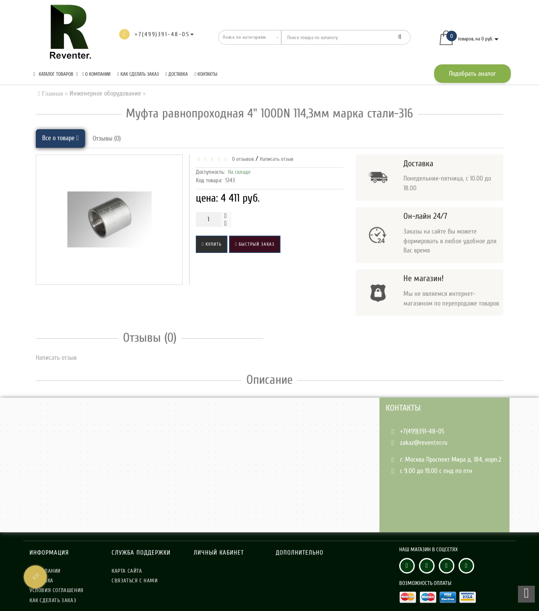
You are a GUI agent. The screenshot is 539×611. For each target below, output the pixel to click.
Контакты (206, 74)
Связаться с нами (135, 580)
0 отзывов (241, 159)
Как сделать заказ (137, 74)
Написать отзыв (277, 159)
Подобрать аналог (472, 73)
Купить (211, 244)
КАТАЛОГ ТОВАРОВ (55, 74)
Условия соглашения (56, 590)
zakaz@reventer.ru (424, 442)
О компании (96, 74)
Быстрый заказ (255, 244)
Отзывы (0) (107, 138)
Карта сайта (127, 571)
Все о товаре (60, 138)
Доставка (176, 74)
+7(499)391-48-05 (422, 431)
